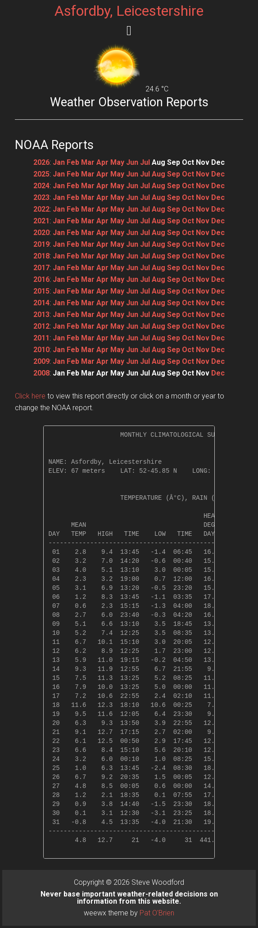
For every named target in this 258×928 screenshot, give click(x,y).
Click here (30, 396)
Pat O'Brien (157, 913)
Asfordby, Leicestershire (129, 10)
